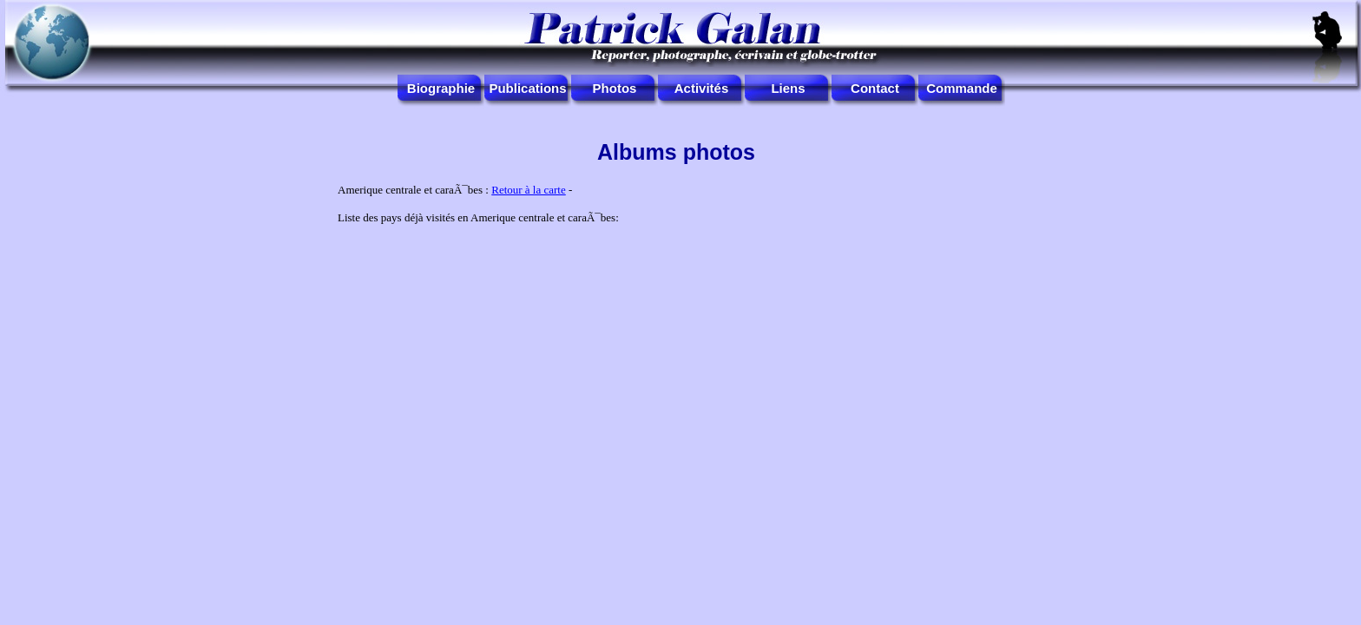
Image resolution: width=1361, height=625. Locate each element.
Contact (875, 88)
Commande (961, 88)
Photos (615, 88)
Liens (788, 88)
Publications (527, 88)
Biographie (441, 88)
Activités (701, 88)
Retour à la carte (528, 189)
